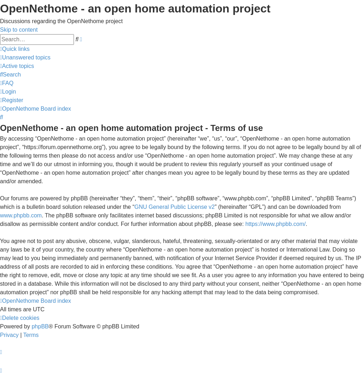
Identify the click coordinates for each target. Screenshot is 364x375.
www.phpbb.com (21, 215)
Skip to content (19, 30)
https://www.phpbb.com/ (275, 224)
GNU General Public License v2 (174, 207)
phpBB (40, 326)
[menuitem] (25, 57)
